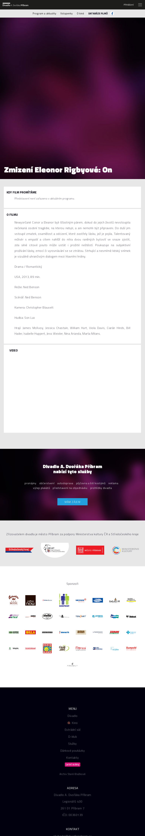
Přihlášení (129, 4)
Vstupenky (66, 13)
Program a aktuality (44, 13)
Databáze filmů (98, 13)
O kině (80, 13)
